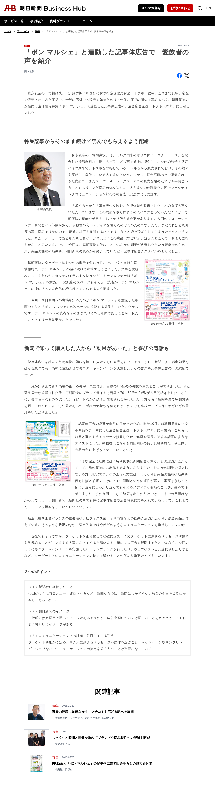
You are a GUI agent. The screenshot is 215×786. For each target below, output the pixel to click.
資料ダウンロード (63, 21)
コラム (87, 21)
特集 (37, 31)
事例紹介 (36, 21)
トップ (7, 31)
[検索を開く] (200, 8)
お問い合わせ (180, 8)
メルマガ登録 (151, 8)
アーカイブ (23, 31)
